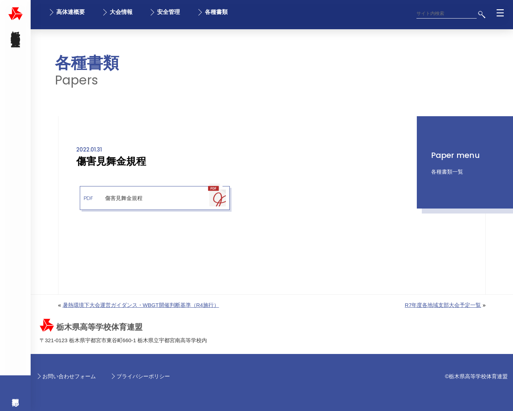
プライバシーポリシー (143, 376)
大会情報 (121, 12)
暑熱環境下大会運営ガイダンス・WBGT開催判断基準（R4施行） (141, 305)
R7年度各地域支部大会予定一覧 (443, 305)
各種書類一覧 (447, 172)
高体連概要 (70, 12)
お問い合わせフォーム (69, 376)
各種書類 (216, 12)
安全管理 (168, 12)
